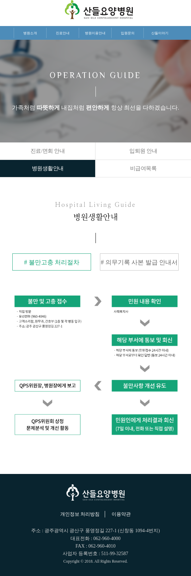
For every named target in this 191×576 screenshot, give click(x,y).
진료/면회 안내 (47, 151)
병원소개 (30, 33)
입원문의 (128, 33)
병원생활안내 (48, 168)
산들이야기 (159, 33)
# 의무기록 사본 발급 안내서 (139, 262)
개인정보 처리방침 (80, 514)
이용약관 (121, 514)
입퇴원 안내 (143, 151)
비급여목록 (143, 168)
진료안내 (62, 33)
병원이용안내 (95, 33)
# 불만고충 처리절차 (51, 262)
